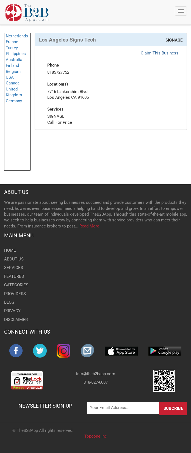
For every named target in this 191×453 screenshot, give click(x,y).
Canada (13, 83)
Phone (53, 65)
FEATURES (14, 276)
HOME (10, 250)
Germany (14, 100)
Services (55, 109)
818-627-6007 (96, 382)
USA (10, 77)
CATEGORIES (16, 284)
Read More (89, 226)
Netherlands (17, 36)
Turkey (12, 47)
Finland (12, 65)
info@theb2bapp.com (95, 373)
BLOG (9, 302)
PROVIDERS (15, 293)
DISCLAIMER (16, 319)
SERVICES (13, 267)
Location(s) (57, 84)
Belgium (13, 71)
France (12, 41)
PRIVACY (12, 310)
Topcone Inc (95, 436)
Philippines (16, 53)
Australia (14, 59)
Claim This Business (159, 53)
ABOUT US (16, 192)
